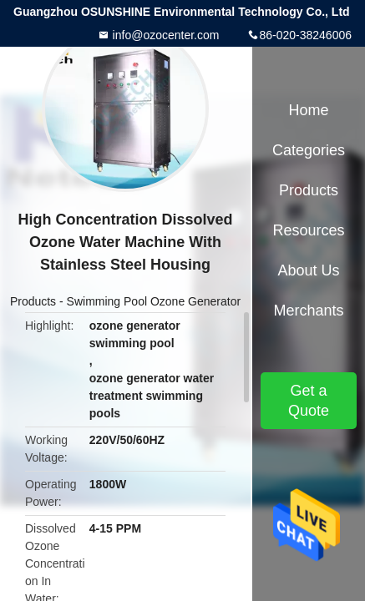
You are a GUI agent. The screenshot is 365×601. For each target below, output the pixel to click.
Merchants (308, 310)
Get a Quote (308, 400)
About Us (308, 270)
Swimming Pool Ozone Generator (154, 301)
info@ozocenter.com (164, 35)
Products (33, 301)
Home (308, 110)
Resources (308, 230)
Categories (308, 150)
